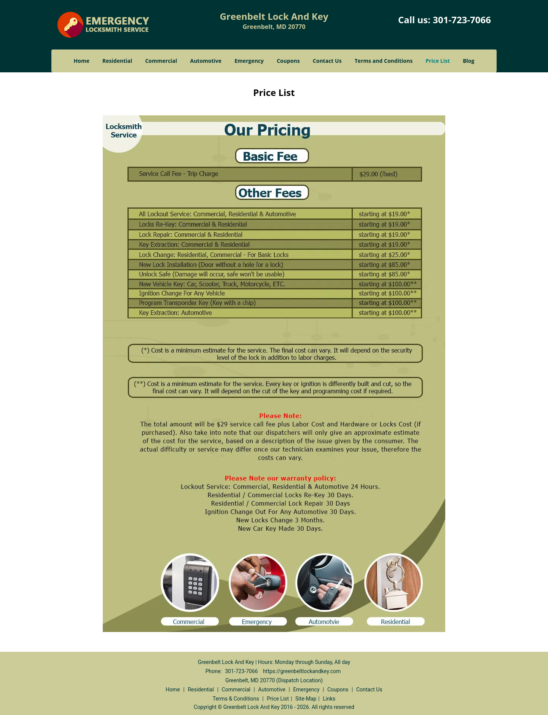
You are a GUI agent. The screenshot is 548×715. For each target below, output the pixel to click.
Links (329, 699)
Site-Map (305, 699)
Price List (437, 60)
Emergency (249, 60)
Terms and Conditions (384, 60)
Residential (117, 60)
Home (81, 60)
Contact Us (327, 60)
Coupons (288, 60)
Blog (468, 60)
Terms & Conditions (236, 699)
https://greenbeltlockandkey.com (302, 671)
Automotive (206, 60)
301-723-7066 (462, 19)
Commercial (161, 60)
